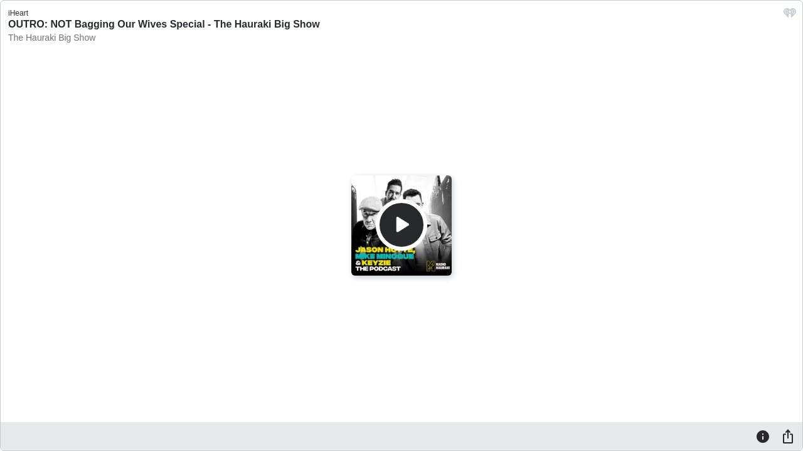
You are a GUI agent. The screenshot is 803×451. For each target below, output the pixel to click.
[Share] (787, 435)
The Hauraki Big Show (51, 38)
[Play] (401, 225)
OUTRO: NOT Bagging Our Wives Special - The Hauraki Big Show (164, 24)
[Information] (762, 435)
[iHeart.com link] (790, 16)
